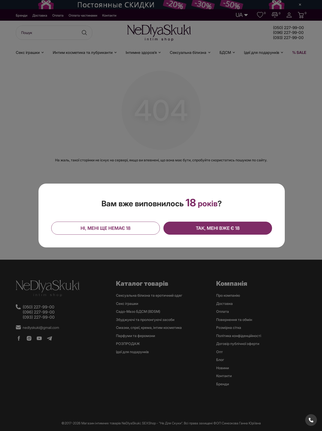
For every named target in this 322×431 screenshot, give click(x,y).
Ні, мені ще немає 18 (106, 228)
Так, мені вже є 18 (217, 228)
